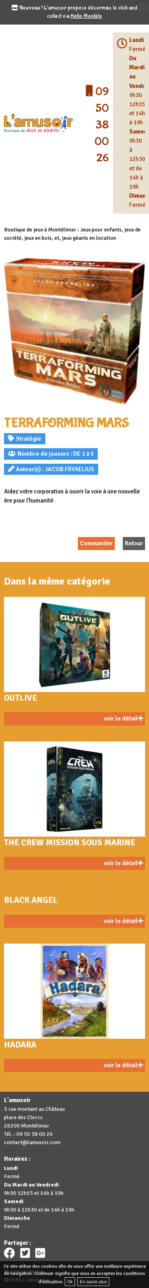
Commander (96, 543)
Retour (134, 543)
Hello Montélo (86, 16)
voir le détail (123, 718)
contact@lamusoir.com (32, 1142)
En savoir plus (93, 1281)
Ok (70, 1281)
